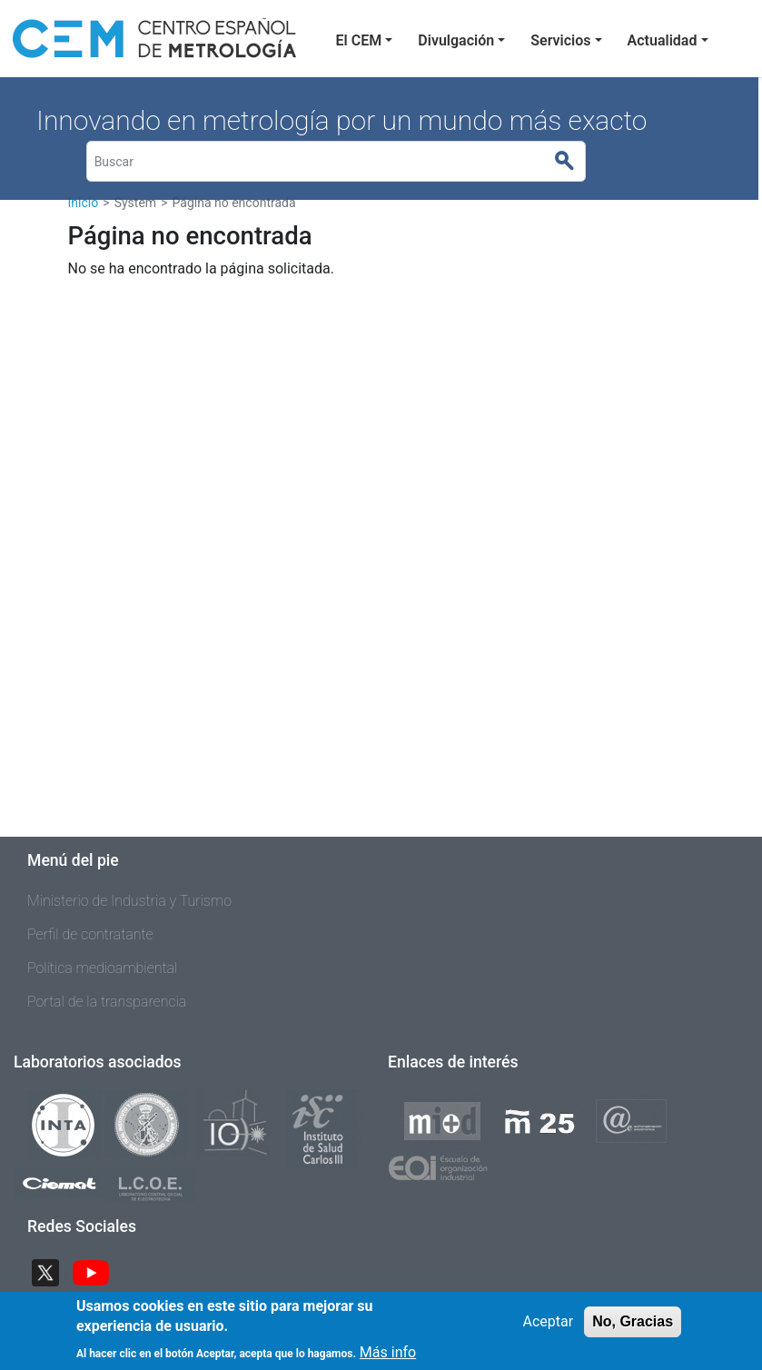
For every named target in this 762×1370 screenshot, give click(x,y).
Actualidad (663, 40)
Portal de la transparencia (106, 1001)
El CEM (359, 40)
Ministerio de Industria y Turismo (129, 900)
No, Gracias (632, 1330)
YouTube (98, 1270)
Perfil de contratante (90, 934)
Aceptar (548, 1330)
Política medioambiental (102, 968)
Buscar (572, 161)
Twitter (53, 1270)
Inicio (83, 202)
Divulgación (456, 40)
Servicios (560, 40)
